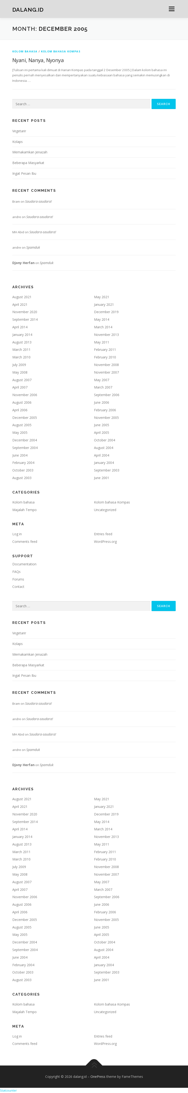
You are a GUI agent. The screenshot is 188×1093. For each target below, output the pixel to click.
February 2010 (105, 357)
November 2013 (106, 334)
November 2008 (106, 364)
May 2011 (101, 342)
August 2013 (21, 342)
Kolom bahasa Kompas (61, 51)
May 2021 (101, 297)
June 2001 (101, 478)
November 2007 (106, 372)
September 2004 (25, 447)
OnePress (97, 1076)
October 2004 (104, 440)
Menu (171, 9)
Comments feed (24, 541)
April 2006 (19, 410)
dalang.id (28, 9)
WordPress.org (105, 541)
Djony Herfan (23, 263)
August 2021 (21, 297)
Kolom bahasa (24, 51)
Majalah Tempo (24, 510)
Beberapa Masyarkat (28, 162)
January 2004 (104, 462)
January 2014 (22, 334)
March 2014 (103, 327)
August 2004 (103, 447)
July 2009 (19, 364)
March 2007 (103, 387)
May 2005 (19, 432)
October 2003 (22, 470)
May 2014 (101, 319)
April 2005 (101, 432)
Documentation (24, 564)
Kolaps (17, 141)
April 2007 (19, 387)
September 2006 (106, 395)
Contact (18, 586)
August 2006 (21, 402)
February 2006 (105, 410)
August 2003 (21, 478)
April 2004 (101, 455)
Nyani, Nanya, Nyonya (38, 60)
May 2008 (19, 372)
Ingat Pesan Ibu (24, 173)
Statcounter (8, 1090)
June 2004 (19, 455)
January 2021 (104, 304)
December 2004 (24, 440)
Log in (17, 534)
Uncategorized (105, 510)
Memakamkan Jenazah (29, 152)
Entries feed (103, 534)
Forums (18, 579)
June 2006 (101, 402)
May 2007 (101, 380)
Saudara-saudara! (38, 201)
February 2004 (23, 462)
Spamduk (33, 247)
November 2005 (106, 417)
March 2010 (21, 357)
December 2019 (106, 312)
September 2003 (106, 470)
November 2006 (24, 395)
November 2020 (24, 312)
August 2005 (21, 425)
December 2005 (24, 417)
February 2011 (105, 349)
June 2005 (101, 425)
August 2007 (21, 380)
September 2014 (25, 319)
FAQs (16, 571)
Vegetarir (19, 131)
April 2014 (19, 327)
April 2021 (19, 304)
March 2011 (21, 349)
